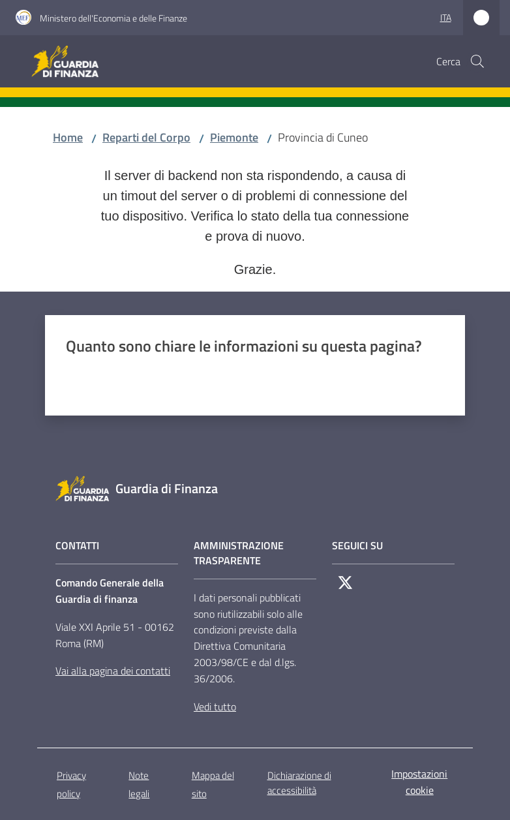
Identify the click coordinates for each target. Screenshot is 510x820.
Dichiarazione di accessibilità (299, 783)
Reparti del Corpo (146, 137)
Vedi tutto (215, 706)
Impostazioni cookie (419, 782)
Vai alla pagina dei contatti (112, 670)
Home (68, 137)
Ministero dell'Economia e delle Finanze (113, 18)
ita (445, 17)
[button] (477, 61)
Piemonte (234, 137)
